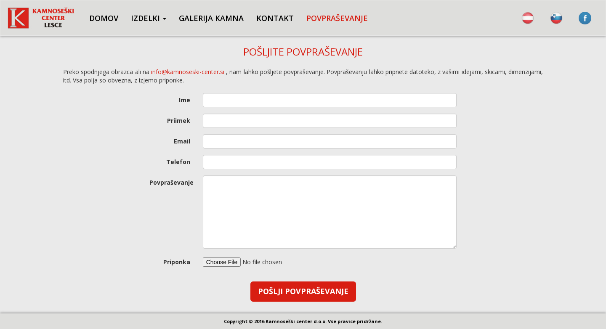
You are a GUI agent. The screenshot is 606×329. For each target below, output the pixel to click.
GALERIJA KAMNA (211, 18)
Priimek (178, 121)
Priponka (176, 262)
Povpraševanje (171, 182)
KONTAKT (275, 18)
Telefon (178, 162)
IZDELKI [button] (148, 18)
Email (182, 141)
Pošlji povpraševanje (303, 291)
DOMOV (103, 18)
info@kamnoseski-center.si (187, 72)
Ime (184, 100)
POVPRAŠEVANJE (337, 18)
